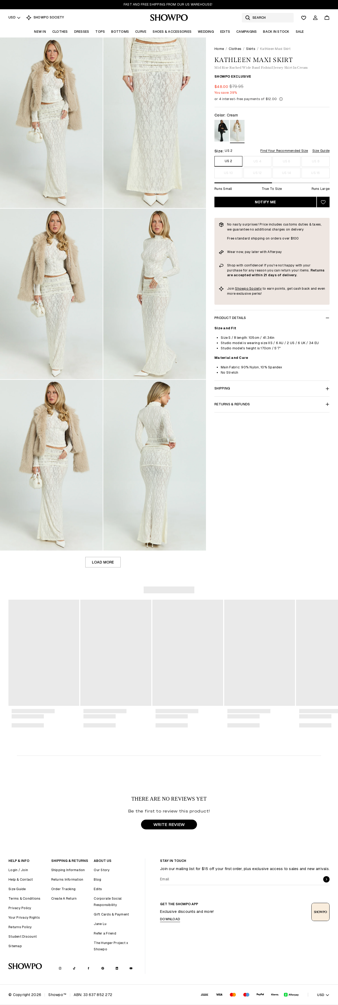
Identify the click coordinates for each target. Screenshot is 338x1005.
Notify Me (265, 202)
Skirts (250, 48)
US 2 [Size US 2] (228, 161)
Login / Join (18, 870)
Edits (225, 31)
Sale (300, 31)
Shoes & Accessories (172, 31)
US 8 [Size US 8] (315, 161)
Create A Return (64, 898)
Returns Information (67, 879)
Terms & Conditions (24, 898)
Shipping (272, 388)
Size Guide (321, 150)
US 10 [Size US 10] (228, 173)
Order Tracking (63, 889)
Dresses (81, 31)
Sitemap (15, 946)
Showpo (242, 288)
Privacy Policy (19, 908)
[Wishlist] (303, 17)
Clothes (60, 31)
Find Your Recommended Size (284, 150)
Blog (97, 879)
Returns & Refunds (272, 404)
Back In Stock (276, 31)
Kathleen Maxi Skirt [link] (275, 48)
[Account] (315, 17)
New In (40, 31)
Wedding (206, 31)
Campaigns (246, 31)
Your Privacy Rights (24, 917)
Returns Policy (20, 927)
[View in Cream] (237, 131)
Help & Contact (20, 879)
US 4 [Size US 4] (257, 161)
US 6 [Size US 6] (286, 161)
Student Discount (22, 936)
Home (219, 48)
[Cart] (327, 17)
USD (14, 17)
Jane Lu (100, 924)
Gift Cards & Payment (111, 914)
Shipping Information (68, 870)
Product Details (272, 318)
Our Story (102, 870)
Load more (103, 562)
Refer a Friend (105, 933)
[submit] (326, 879)
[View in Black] (221, 131)
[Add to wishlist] (323, 202)
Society (255, 288)
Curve (140, 31)
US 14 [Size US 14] (286, 173)
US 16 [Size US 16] (315, 173)
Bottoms (120, 31)
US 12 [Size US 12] (257, 173)
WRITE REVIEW (169, 824)
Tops (100, 31)
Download (170, 919)
